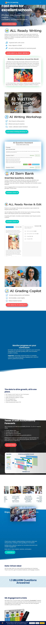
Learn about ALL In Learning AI (16, 304)
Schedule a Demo (12, 192)
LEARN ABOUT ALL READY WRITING (17, 53)
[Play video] (23, 102)
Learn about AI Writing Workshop (16, 131)
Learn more (10, 552)
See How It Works (10, 445)
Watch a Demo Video (9, 24)
